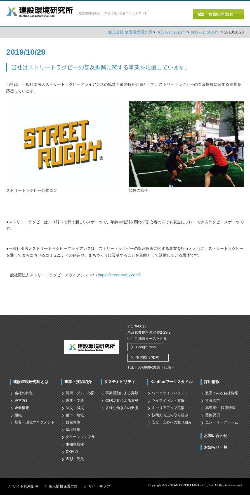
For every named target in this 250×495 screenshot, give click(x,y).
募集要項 (212, 415)
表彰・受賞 (75, 459)
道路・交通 (75, 400)
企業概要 (22, 408)
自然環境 (73, 422)
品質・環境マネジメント (35, 422)
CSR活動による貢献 (121, 400)
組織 (18, 415)
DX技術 (72, 451)
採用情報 (212, 381)
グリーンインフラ (80, 437)
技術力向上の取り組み (170, 415)
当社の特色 (24, 393)
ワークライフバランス (170, 393)
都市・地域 (75, 415)
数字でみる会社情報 (221, 393)
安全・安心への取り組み (172, 422)
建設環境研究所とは (30, 381)
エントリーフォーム (221, 422)
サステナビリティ (119, 381)
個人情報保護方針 (63, 486)
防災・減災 (75, 408)
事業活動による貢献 (121, 393)
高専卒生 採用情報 (220, 408)
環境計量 (73, 429)
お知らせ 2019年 (205, 32)
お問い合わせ (215, 435)
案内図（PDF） (148, 357)
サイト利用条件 (25, 486)
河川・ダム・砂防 (80, 393)
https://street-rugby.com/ (119, 275)
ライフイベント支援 (168, 400)
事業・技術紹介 (78, 381)
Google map (146, 347)
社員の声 (212, 400)
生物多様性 (75, 444)
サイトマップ (99, 486)
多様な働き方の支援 (121, 408)
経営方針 (22, 400)
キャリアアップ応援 (168, 408)
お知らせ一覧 (215, 447)
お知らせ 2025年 (171, 32)
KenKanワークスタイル (171, 381)
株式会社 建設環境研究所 (130, 32)
